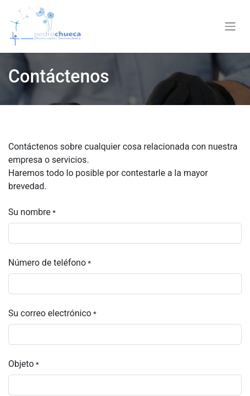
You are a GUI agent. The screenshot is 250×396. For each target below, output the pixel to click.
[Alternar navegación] (230, 26)
